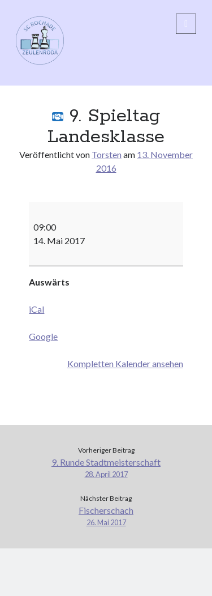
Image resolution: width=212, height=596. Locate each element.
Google (43, 336)
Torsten (107, 154)
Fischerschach (106, 516)
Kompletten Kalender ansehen (125, 363)
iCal (36, 309)
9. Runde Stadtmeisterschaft (106, 468)
